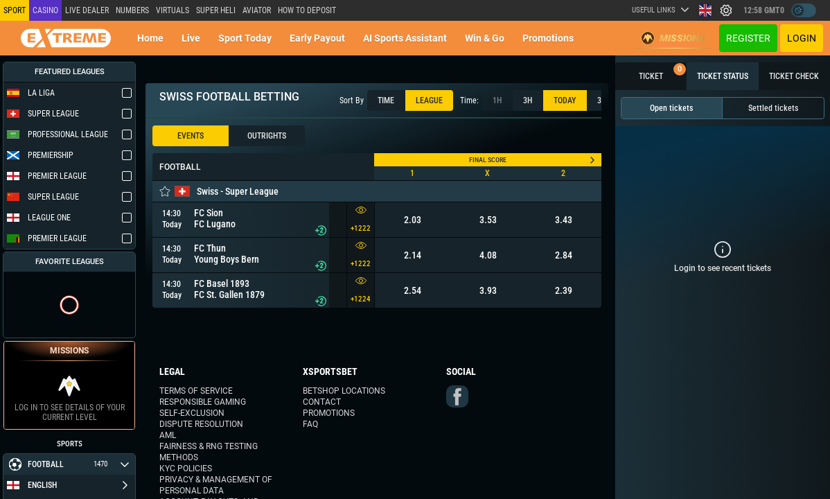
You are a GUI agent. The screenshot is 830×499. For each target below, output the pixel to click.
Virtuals (172, 10)
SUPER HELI (216, 10)
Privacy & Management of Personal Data (215, 485)
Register (748, 38)
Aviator (256, 10)
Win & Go (484, 38)
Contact (322, 402)
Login (801, 38)
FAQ (310, 424)
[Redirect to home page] (66, 38)
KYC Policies (185, 468)
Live (191, 38)
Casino (45, 10)
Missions (673, 38)
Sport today (245, 38)
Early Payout (317, 38)
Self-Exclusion (191, 413)
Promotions (548, 38)
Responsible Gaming (202, 402)
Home (150, 38)
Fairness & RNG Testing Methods (208, 451)
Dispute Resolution (201, 424)
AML (167, 435)
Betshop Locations (344, 391)
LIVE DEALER (87, 10)
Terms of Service (196, 391)
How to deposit (307, 10)
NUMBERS (132, 10)
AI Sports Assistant (405, 38)
